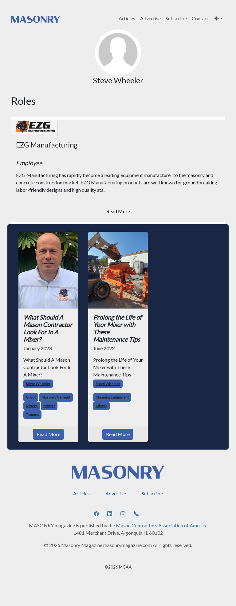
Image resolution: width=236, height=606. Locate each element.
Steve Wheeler (38, 383)
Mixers (31, 405)
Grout (31, 397)
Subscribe (176, 18)
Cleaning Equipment (112, 397)
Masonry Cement (55, 397)
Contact (200, 18)
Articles (127, 18)
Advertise (150, 18)
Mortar (49, 405)
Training (32, 414)
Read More (118, 211)
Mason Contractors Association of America (161, 525)
